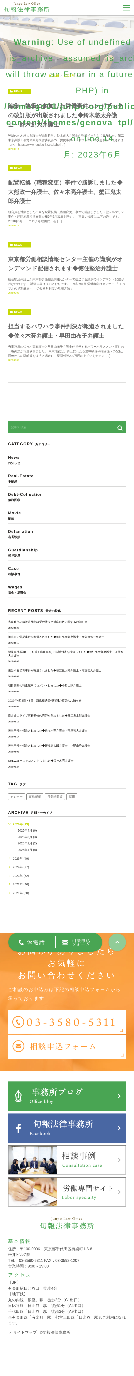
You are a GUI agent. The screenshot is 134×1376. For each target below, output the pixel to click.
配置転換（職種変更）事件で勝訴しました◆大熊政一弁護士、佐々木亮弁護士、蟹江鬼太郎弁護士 (67, 191)
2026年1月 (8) (27, 858)
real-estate (67, 487)
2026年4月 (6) (27, 839)
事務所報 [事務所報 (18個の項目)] (35, 805)
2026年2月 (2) (27, 852)
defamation (67, 542)
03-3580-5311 (31, 1269)
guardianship (67, 561)
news (18, 91)
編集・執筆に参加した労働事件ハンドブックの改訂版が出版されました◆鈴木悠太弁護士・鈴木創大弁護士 (65, 115)
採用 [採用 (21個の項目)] (72, 805)
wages (67, 598)
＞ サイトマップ (22, 1341)
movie (67, 524)
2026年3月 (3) (27, 845)
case (67, 579)
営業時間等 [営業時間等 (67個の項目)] (55, 805)
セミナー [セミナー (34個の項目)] (16, 805)
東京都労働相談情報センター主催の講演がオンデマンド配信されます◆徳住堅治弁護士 (65, 268)
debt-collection (67, 505)
